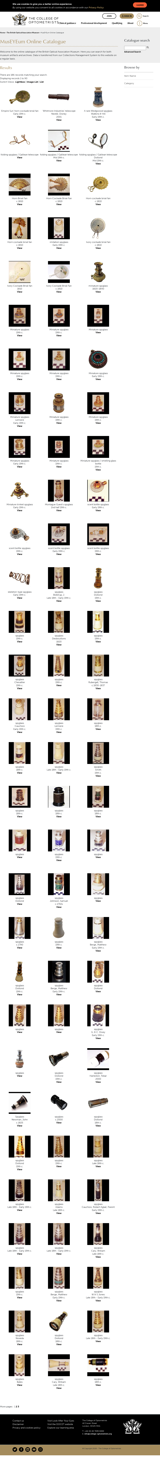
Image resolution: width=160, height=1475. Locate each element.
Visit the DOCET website (60, 1424)
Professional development (94, 23)
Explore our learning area (60, 1427)
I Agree (140, 5)
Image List (32, 82)
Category (129, 83)
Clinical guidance (67, 23)
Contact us (18, 1420)
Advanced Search (132, 52)
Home (2, 33)
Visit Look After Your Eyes (60, 1420)
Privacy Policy (96, 7)
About (130, 23)
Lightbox (20, 82)
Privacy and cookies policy (26, 1427)
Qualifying (117, 23)
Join (109, 16)
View (19, 117)
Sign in (127, 16)
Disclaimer (18, 1424)
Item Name (130, 76)
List (42, 82)
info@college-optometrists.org (98, 1434)
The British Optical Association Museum (23, 33)
